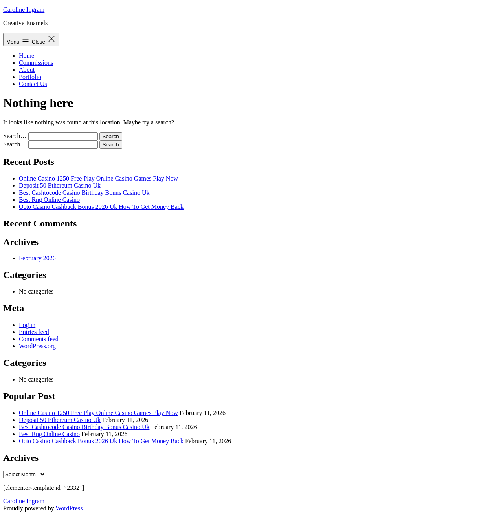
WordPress (69, 508)
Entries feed (34, 332)
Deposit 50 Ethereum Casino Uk (60, 185)
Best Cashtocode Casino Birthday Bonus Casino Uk (84, 192)
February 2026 (37, 258)
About (27, 69)
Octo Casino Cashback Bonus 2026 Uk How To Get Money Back (101, 206)
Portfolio (30, 76)
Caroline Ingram (23, 9)
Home (26, 55)
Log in (27, 324)
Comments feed (39, 339)
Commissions (36, 62)
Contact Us (33, 83)
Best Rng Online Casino (49, 199)
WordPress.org (37, 346)
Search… (15, 136)
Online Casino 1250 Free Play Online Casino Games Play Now (98, 178)
